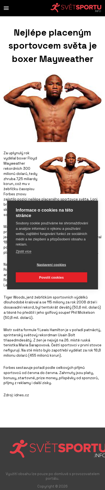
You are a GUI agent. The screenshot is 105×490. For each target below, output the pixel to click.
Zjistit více (23, 251)
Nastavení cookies (51, 264)
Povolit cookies (51, 277)
